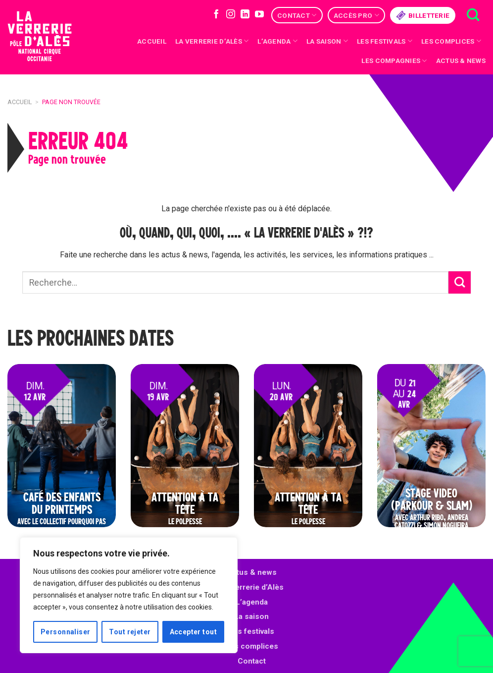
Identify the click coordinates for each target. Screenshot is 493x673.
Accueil (151, 41)
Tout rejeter (129, 632)
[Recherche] (473, 15)
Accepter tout (193, 632)
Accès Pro (356, 15)
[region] (129, 595)
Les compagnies (394, 60)
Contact (296, 15)
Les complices (451, 41)
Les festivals (384, 41)
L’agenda (252, 602)
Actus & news (461, 60)
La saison (327, 41)
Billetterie (422, 15)
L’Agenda (277, 41)
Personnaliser (65, 632)
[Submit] (459, 282)
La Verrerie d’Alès (211, 41)
